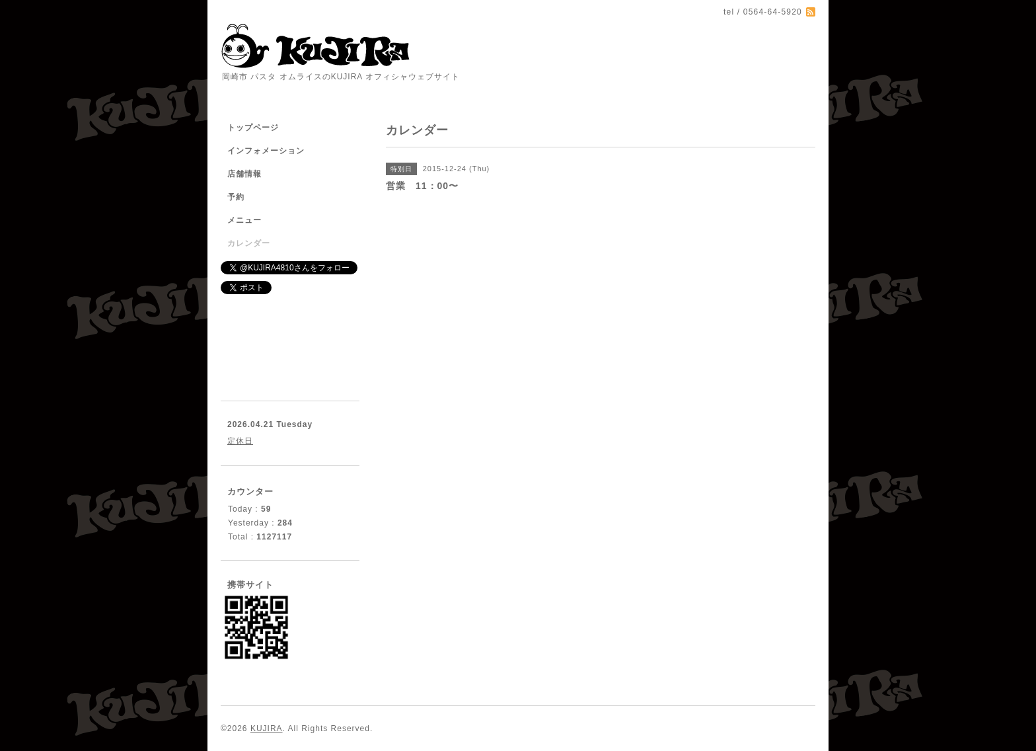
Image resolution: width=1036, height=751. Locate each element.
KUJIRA (266, 728)
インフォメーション (266, 150)
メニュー (244, 220)
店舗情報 (244, 173)
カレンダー (248, 243)
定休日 (240, 441)
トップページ (253, 127)
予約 (235, 197)
